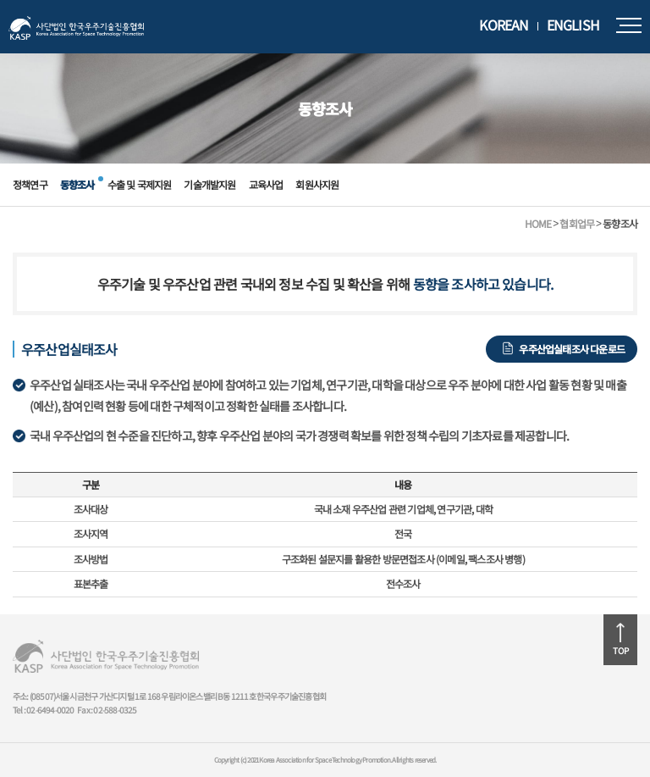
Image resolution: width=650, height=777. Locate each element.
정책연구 (30, 184)
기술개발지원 (209, 184)
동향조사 (77, 184)
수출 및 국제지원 (139, 184)
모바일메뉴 (629, 25)
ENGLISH (573, 25)
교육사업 (266, 184)
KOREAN (503, 25)
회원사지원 (317, 184)
